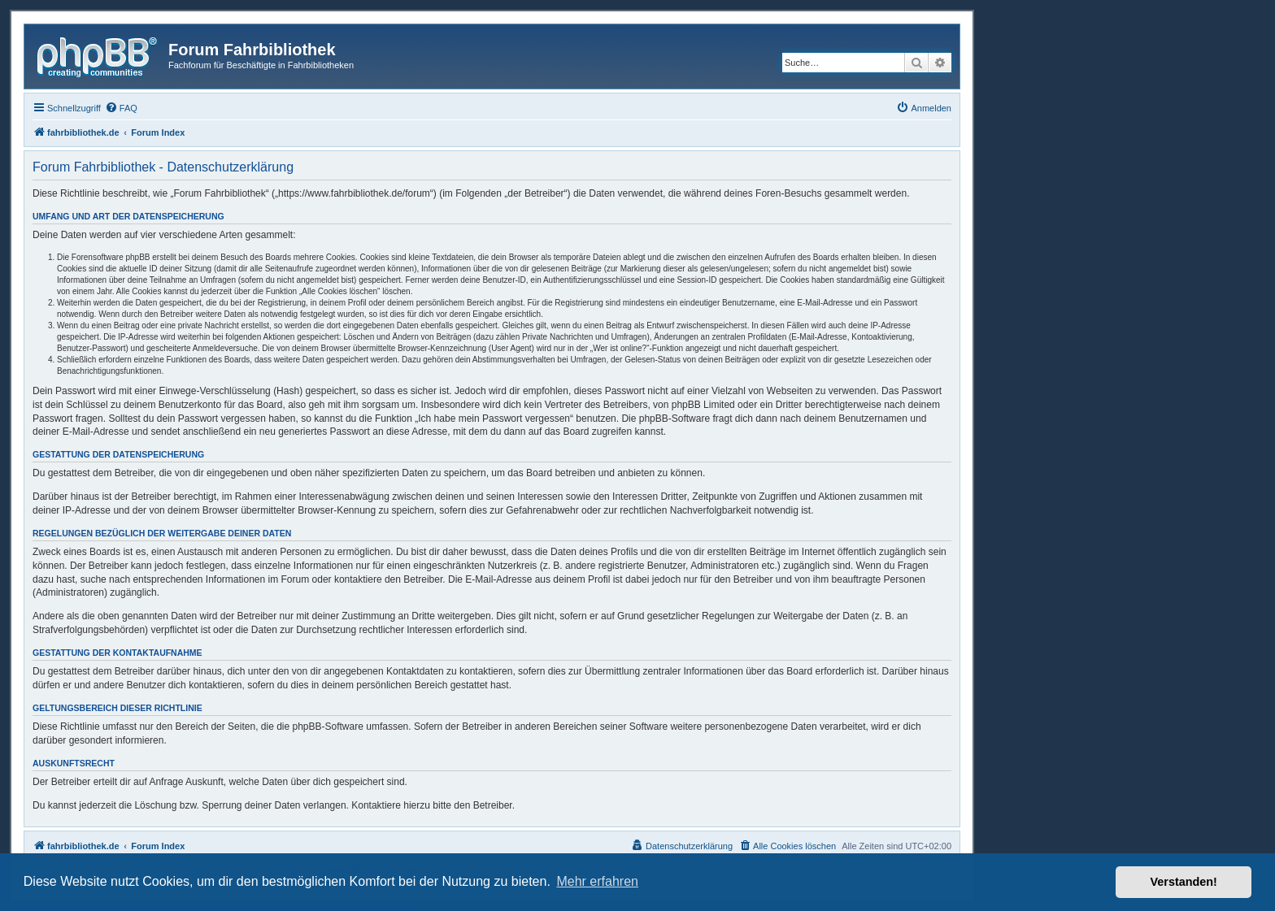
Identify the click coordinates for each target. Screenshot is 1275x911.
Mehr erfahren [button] (597, 881)
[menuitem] (121, 108)
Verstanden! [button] (1184, 881)
